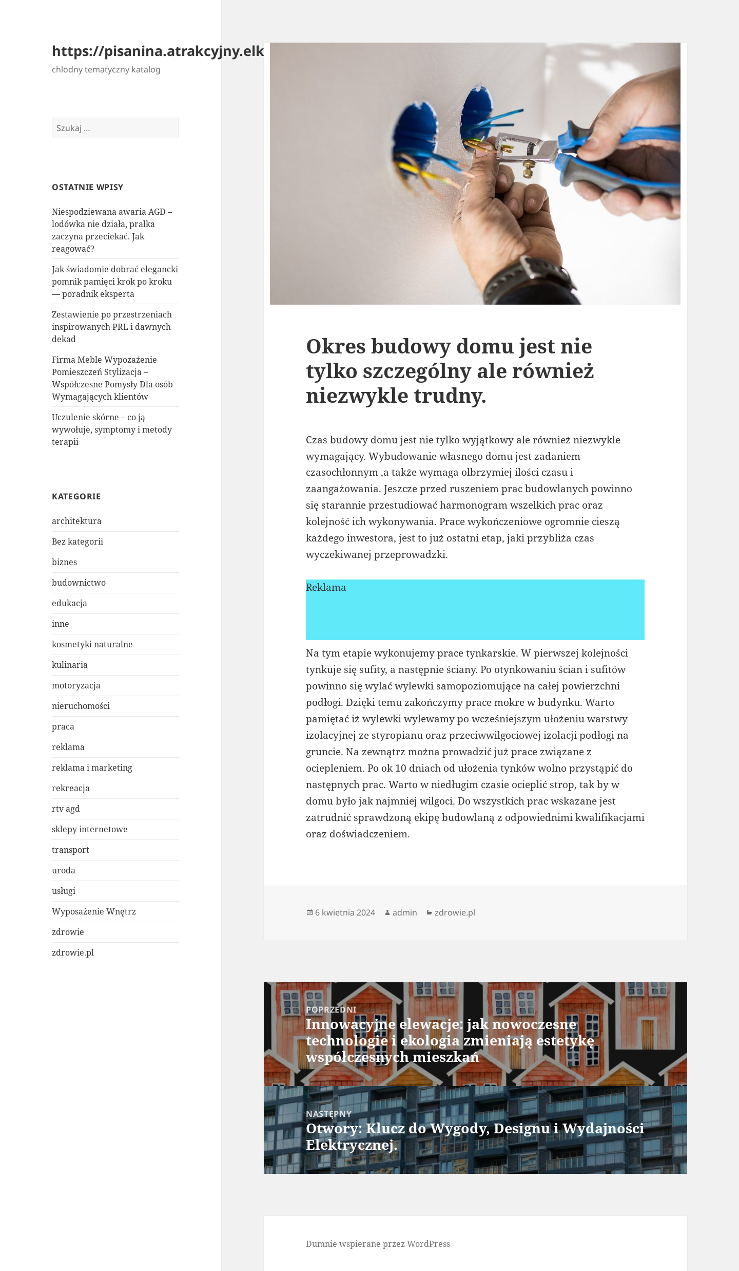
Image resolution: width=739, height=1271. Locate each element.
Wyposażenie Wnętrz (94, 911)
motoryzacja (76, 685)
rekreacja (71, 788)
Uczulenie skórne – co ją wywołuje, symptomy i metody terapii (112, 429)
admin (405, 912)
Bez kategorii (77, 541)
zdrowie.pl (73, 952)
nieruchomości (81, 706)
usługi (63, 890)
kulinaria (70, 664)
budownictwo (79, 582)
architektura (77, 521)
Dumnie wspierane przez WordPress (378, 1243)
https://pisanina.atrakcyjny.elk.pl (166, 50)
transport (70, 849)
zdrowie (68, 932)
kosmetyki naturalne (92, 644)
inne (60, 623)
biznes (64, 562)
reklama (68, 747)
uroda (63, 870)
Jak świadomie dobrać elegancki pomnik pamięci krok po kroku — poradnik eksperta (115, 282)
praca (63, 726)
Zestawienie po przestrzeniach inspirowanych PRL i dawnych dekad (112, 327)
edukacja (69, 603)
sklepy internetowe (90, 829)
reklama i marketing (92, 767)
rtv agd (66, 808)
